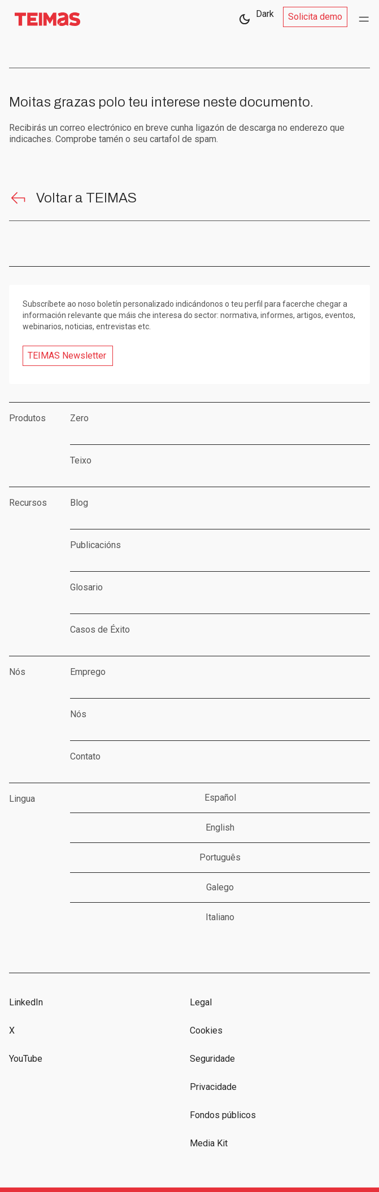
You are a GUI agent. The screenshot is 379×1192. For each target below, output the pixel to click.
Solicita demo (315, 16)
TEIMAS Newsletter (67, 355)
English (220, 827)
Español (220, 797)
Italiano (220, 917)
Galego (220, 887)
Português (220, 857)
